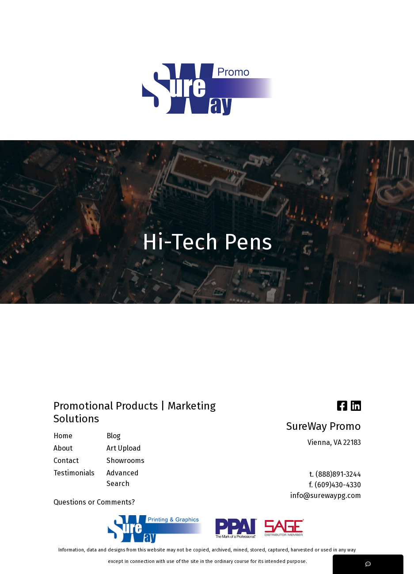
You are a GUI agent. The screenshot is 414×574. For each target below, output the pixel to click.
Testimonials (74, 473)
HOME (18, 9)
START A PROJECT (117, 48)
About (62, 448)
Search (319, 9)
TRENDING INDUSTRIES (46, 48)
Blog (113, 436)
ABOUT (45, 9)
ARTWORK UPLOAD (38, 29)
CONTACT (88, 29)
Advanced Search (122, 478)
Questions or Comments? (94, 502)
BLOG (136, 9)
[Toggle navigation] (13, 130)
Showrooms (125, 460)
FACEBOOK (126, 29)
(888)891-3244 (338, 474)
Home (62, 436)
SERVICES (91, 9)
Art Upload (123, 448)
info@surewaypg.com (325, 495)
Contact (66, 460)
